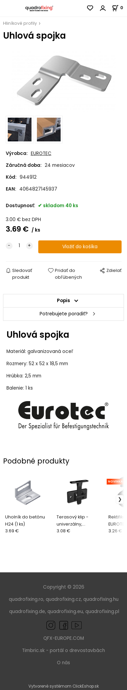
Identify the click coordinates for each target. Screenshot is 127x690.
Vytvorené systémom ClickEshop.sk (63, 686)
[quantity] (19, 245)
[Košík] (119, 8)
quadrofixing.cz (63, 599)
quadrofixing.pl (102, 611)
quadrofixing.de (27, 611)
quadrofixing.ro (26, 599)
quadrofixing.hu (101, 599)
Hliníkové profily (20, 23)
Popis (63, 300)
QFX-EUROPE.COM (63, 638)
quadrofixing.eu (65, 611)
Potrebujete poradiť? (64, 314)
